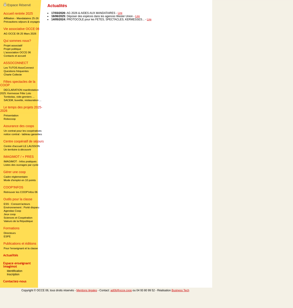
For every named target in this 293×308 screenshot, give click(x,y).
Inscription (13, 274)
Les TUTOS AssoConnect (19, 67)
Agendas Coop (12, 210)
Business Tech (180, 290)
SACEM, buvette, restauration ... (22, 100)
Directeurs (10, 233)
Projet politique (12, 49)
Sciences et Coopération (18, 217)
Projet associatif (13, 45)
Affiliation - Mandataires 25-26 (21, 18)
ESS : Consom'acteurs (17, 204)
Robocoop (10, 119)
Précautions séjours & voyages (22, 21)
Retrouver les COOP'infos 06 (21, 192)
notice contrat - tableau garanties (23, 134)
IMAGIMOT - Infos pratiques (20, 161)
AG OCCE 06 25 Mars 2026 (20, 33)
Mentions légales (86, 290)
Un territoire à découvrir (17, 149)
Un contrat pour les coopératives (23, 130)
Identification (14, 271)
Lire (120, 13)
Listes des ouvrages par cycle (21, 164)
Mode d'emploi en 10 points (20, 180)
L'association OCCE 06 (17, 52)
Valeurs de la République (18, 221)
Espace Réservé (17, 5)
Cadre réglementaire (16, 176)
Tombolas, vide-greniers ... (19, 96)
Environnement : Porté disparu (21, 207)
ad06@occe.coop (121, 290)
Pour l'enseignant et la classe (21, 248)
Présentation (11, 115)
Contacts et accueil (15, 55)
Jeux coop (10, 214)
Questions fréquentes (16, 71)
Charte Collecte (13, 74)
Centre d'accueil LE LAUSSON (22, 146)
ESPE (7, 236)
